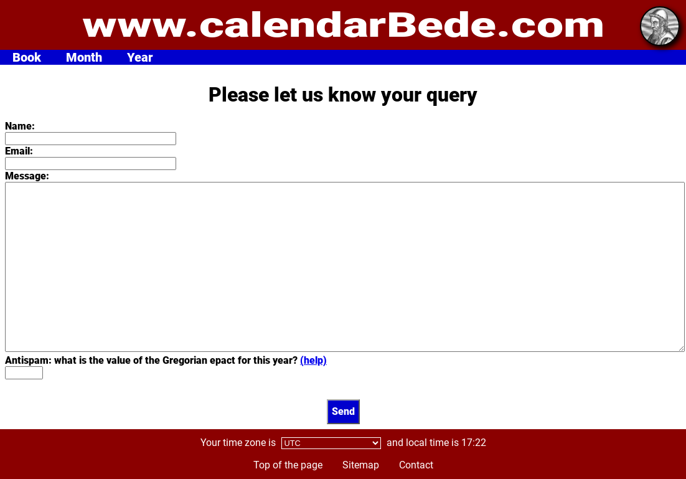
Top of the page (287, 465)
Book (26, 57)
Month (84, 57)
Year (140, 57)
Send (343, 411)
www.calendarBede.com (343, 25)
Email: (19, 151)
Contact (416, 465)
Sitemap (360, 465)
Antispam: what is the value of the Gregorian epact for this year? (166, 360)
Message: (27, 176)
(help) (313, 360)
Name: (20, 126)
